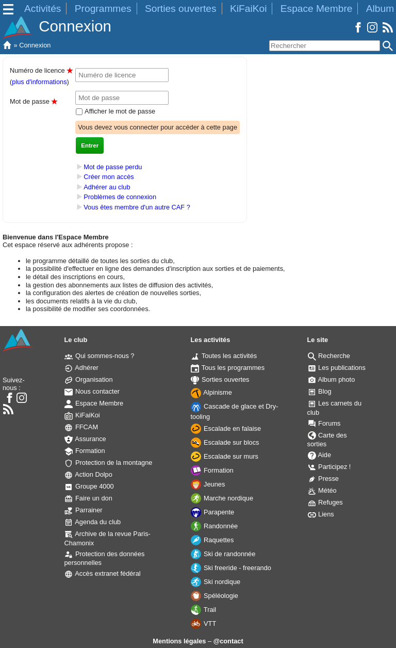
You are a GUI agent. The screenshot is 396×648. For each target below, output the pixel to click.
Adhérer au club (107, 187)
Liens (321, 514)
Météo (322, 490)
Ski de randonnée (223, 554)
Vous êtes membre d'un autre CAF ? (137, 207)
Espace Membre (316, 8)
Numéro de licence (41, 70)
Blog (320, 391)
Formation (84, 451)
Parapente (212, 512)
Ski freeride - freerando (231, 568)
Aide (319, 455)
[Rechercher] (324, 45)
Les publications (337, 367)
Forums (324, 423)
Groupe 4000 (88, 486)
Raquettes (212, 540)
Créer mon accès (109, 177)
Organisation (88, 379)
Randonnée (214, 526)
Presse (323, 478)
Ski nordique (215, 582)
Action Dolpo (88, 474)
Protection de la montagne (108, 462)
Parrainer (83, 510)
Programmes (103, 8)
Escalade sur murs (224, 456)
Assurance (85, 439)
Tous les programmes (228, 367)
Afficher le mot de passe (119, 111)
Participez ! (329, 467)
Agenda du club (92, 522)
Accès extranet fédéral (102, 573)
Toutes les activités (224, 356)
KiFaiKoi (248, 8)
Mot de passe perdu (113, 167)
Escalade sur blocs (225, 442)
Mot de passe (33, 101)
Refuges (325, 502)
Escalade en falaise (226, 428)
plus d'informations (39, 82)
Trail (203, 609)
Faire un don (88, 498)
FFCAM (81, 427)
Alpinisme (211, 392)
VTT (203, 623)
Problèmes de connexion (120, 197)
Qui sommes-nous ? (99, 356)
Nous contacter (92, 391)
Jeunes (208, 484)
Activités (42, 8)
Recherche (329, 356)
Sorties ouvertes (181, 8)
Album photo (331, 379)
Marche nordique (222, 498)
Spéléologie (214, 596)
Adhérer (81, 367)
